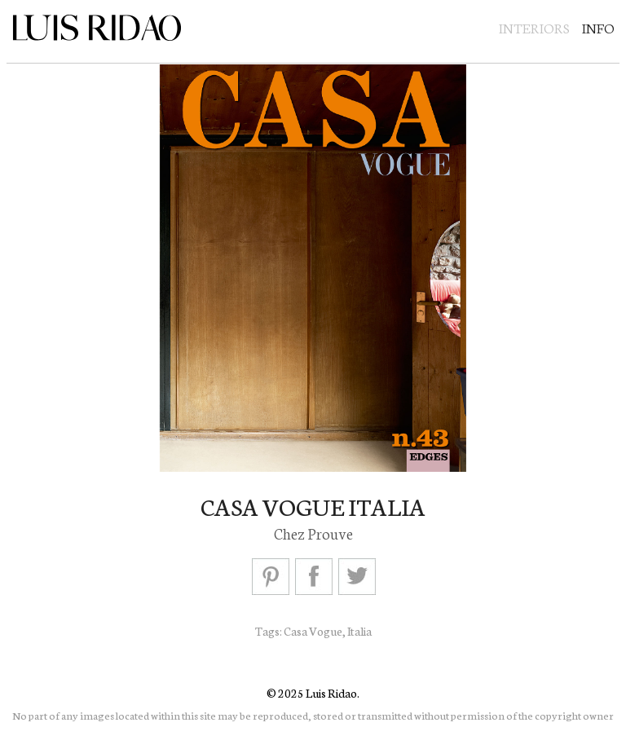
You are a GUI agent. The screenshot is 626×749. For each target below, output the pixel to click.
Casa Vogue (313, 631)
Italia (359, 631)
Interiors (534, 27)
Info (598, 27)
